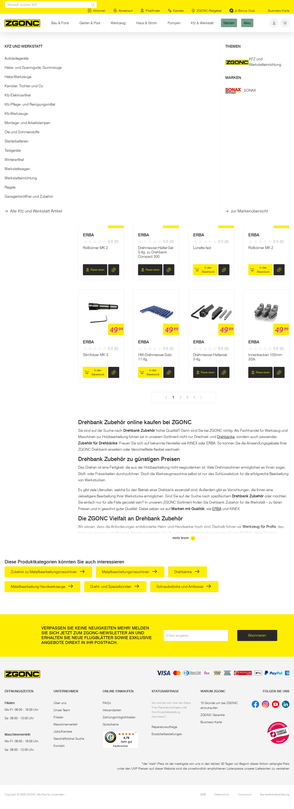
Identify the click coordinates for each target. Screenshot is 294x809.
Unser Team (62, 710)
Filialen (58, 717)
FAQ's (107, 703)
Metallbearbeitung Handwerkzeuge (42, 586)
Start (8, 41)
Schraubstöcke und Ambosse (183, 586)
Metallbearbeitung (76, 41)
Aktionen (96, 10)
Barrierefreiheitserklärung (274, 794)
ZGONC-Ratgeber (206, 10)
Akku (247, 23)
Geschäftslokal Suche (69, 738)
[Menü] (136, 733)
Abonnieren (257, 635)
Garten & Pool (89, 23)
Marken (229, 23)
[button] (37, 59)
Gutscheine (111, 724)
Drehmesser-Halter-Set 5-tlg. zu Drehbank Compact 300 (155, 252)
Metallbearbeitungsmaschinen (129, 572)
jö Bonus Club (242, 10)
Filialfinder (150, 10)
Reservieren (95, 163)
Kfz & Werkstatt (202, 23)
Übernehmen (37, 100)
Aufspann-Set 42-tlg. (264, 145)
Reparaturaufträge (164, 727)
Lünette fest (202, 248)
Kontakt (59, 746)
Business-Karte (278, 10)
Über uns (60, 703)
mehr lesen (183, 538)
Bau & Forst (60, 23)
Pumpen (174, 23)
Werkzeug (118, 23)
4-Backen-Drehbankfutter (94, 147)
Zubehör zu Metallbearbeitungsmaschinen (48, 572)
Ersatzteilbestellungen (167, 734)
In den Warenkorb (205, 162)
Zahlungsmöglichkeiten (119, 717)
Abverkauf (123, 10)
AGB (203, 794)
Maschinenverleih (66, 724)
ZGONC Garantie (213, 715)
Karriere (176, 10)
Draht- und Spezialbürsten (114, 586)
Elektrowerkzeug (47, 41)
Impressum (245, 794)
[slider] (9, 74)
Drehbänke (226, 437)
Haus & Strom (146, 23)
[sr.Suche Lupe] (93, 4)
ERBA (88, 132)
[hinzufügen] (113, 162)
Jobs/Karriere (63, 731)
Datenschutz (222, 794)
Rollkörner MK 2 (95, 248)
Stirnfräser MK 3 (95, 355)
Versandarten (112, 710)
